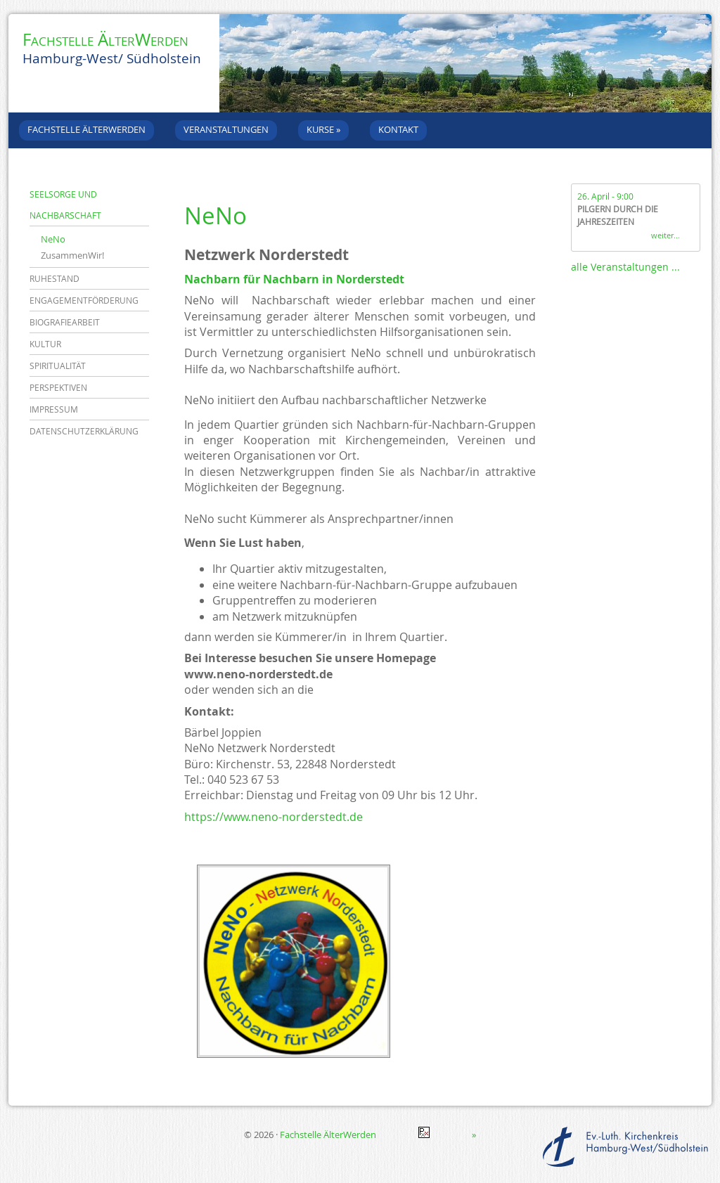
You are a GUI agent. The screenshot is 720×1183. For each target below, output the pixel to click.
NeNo (53, 239)
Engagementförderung (84, 300)
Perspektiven (58, 387)
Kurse (323, 130)
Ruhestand (54, 278)
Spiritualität (58, 365)
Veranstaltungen (226, 130)
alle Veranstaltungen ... (625, 266)
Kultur (45, 343)
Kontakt (398, 130)
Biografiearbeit (65, 322)
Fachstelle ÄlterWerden (105, 39)
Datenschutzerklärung (84, 431)
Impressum (54, 409)
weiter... (665, 235)
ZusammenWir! (72, 255)
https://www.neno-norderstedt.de (273, 817)
